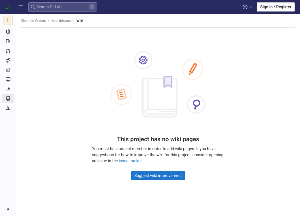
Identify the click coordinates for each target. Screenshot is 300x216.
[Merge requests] (8, 50)
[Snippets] (8, 108)
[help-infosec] (8, 20)
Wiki (80, 21)
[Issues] (8, 41)
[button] (20, 7)
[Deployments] (8, 70)
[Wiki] (8, 98)
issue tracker (130, 161)
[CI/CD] (8, 60)
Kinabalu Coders (33, 21)
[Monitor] (8, 79)
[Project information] (8, 31)
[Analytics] (8, 89)
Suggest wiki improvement (158, 175)
